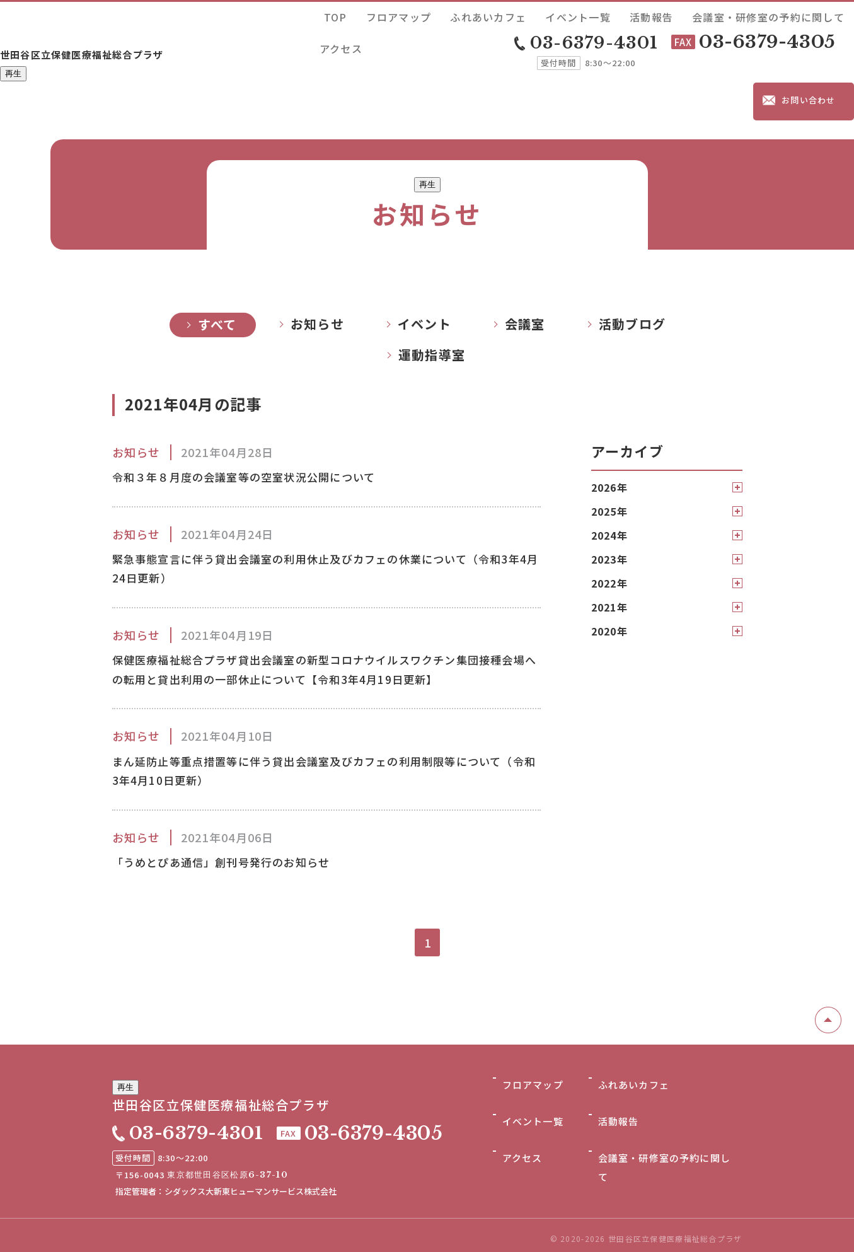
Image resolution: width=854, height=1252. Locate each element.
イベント (424, 263)
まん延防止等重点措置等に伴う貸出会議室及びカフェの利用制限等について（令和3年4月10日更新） (320, 753)
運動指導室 (431, 294)
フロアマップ (487, 15)
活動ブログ (632, 263)
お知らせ (317, 263)
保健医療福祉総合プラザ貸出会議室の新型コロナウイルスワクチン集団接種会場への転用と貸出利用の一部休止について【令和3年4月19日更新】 (321, 634)
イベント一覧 (614, 15)
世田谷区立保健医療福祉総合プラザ (132, 29)
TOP (444, 15)
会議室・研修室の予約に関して (749, 15)
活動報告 (665, 15)
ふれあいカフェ (551, 15)
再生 (13, 52)
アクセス (833, 15)
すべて (217, 264)
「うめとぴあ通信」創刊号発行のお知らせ (239, 850)
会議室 (525, 263)
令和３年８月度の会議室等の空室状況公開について (266, 418)
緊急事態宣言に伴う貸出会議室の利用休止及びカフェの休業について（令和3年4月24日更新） (320, 514)
